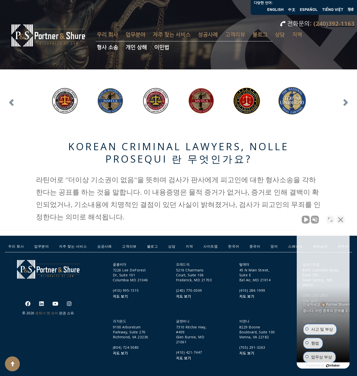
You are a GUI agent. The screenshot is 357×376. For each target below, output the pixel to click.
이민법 (161, 47)
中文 (291, 9)
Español (309, 9)
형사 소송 (107, 47)
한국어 (233, 246)
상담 (280, 34)
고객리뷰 (235, 34)
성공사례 (208, 34)
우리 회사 (107, 34)
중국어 (254, 246)
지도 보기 (120, 296)
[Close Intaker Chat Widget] (341, 218)
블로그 (259, 34)
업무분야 (135, 34)
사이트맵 (210, 246)
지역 (297, 34)
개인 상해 (136, 47)
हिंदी (351, 9)
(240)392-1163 (334, 23)
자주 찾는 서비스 (171, 34)
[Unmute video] (269, 218)
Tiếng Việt (333, 9)
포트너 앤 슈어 (46, 313)
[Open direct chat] (330, 218)
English (275, 9)
